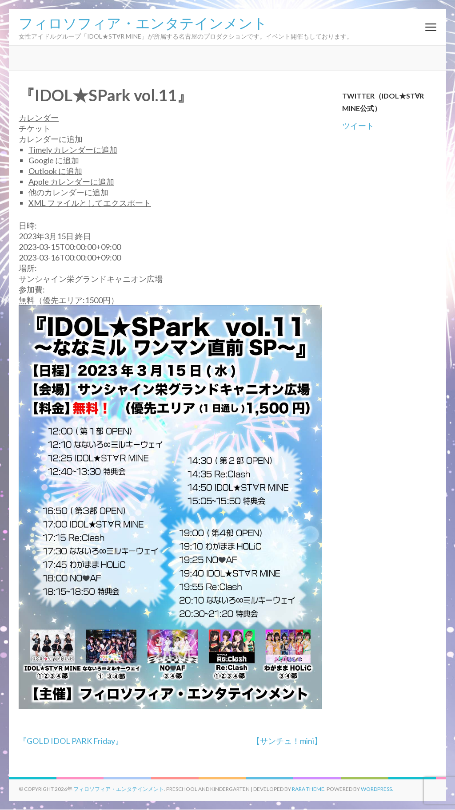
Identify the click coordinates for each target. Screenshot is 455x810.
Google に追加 (53, 160)
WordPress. (377, 789)
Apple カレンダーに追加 (71, 181)
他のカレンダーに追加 (68, 192)
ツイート (358, 125)
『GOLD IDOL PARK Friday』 (71, 741)
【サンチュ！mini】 (287, 741)
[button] (51, 139)
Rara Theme (308, 789)
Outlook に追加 (55, 171)
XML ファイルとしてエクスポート (89, 203)
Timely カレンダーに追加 (72, 149)
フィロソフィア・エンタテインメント (143, 22)
